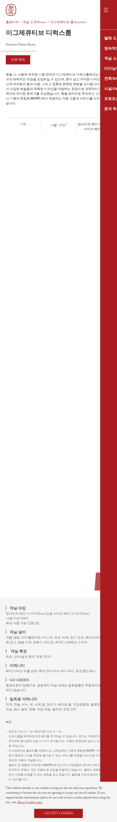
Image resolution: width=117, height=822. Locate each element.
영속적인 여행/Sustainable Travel (29, 671)
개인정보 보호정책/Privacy (78, 685)
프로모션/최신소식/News (76, 671)
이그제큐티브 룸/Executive (68, 22)
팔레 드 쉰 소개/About (20, 664)
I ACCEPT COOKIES (58, 813)
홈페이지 (12, 22)
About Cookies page (29, 802)
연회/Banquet (16, 692)
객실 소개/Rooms (34, 22)
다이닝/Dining (16, 685)
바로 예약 (18, 59)
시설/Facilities (70, 664)
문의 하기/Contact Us (75, 678)
